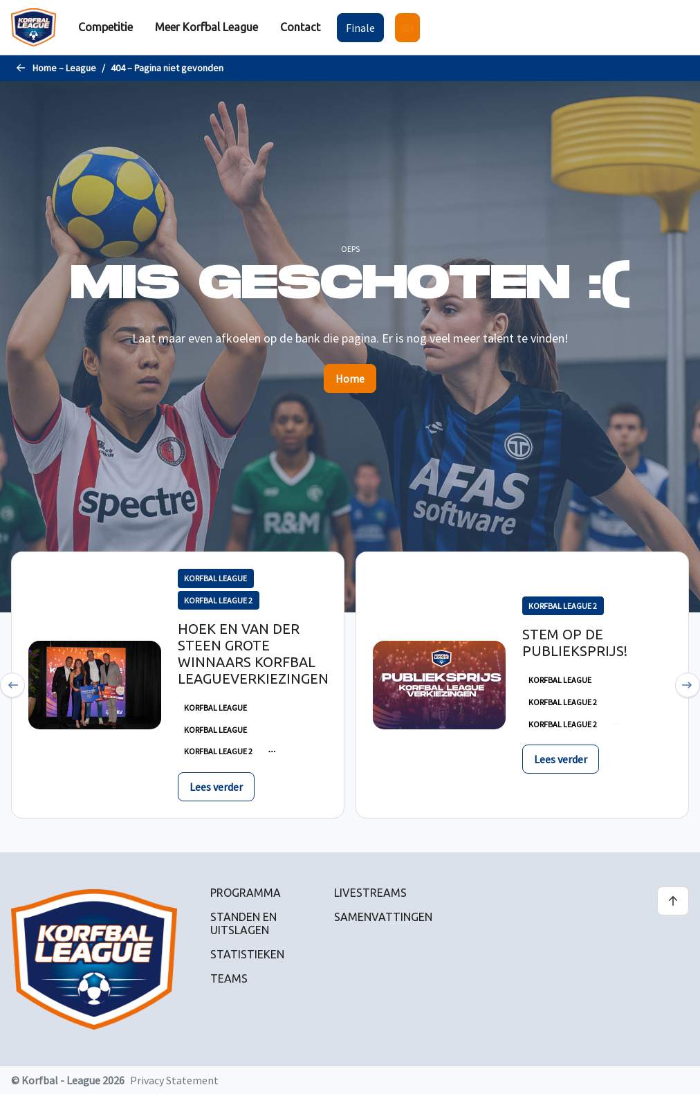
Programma (245, 892)
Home (350, 378)
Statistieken (247, 954)
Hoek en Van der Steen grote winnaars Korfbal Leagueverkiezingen (253, 653)
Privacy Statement (174, 1080)
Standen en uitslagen (243, 923)
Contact (300, 27)
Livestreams (370, 892)
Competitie (105, 27)
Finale (360, 28)
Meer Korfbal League (206, 27)
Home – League (64, 68)
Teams (229, 978)
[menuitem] (105, 27)
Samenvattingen (383, 917)
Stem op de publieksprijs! (574, 642)
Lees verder (216, 787)
